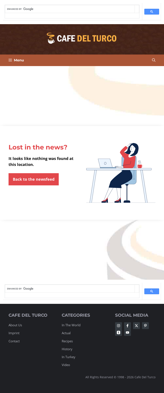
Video (66, 365)
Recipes (67, 341)
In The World (71, 325)
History (67, 349)
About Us (15, 325)
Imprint (14, 333)
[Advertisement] (82, 96)
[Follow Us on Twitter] (136, 325)
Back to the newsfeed (33, 179)
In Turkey (68, 357)
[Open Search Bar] (154, 60)
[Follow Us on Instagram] (118, 325)
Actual (66, 333)
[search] (70, 9)
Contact (14, 341)
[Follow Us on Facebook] (127, 325)
